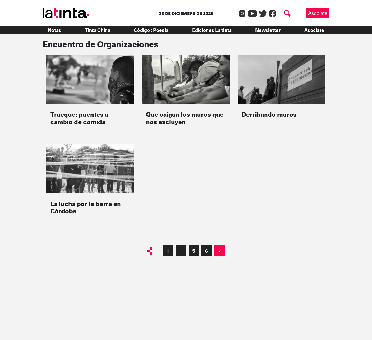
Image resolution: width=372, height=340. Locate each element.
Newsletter (268, 29)
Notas (54, 29)
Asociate (317, 13)
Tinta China (97, 29)
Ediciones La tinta (212, 29)
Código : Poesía (151, 29)
